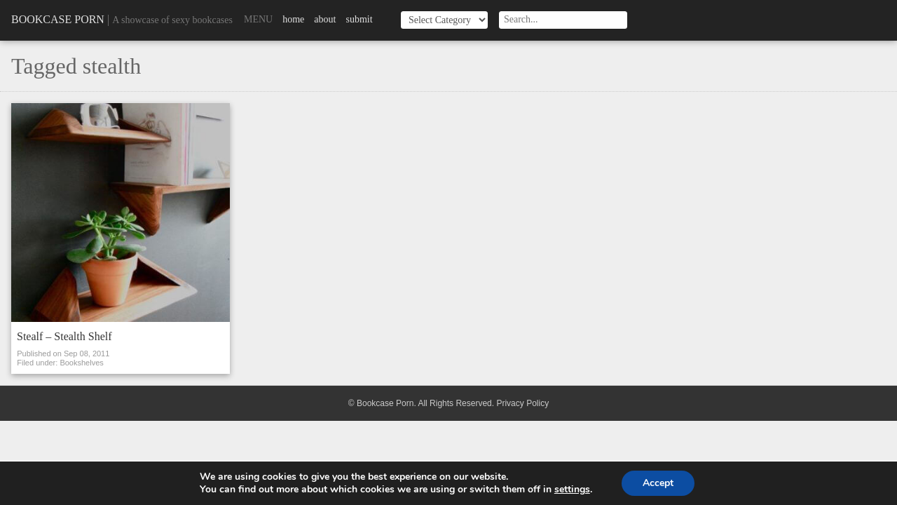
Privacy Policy (522, 403)
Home (293, 19)
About (325, 19)
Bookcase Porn (57, 19)
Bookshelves (81, 362)
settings (572, 489)
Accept (658, 483)
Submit (358, 19)
